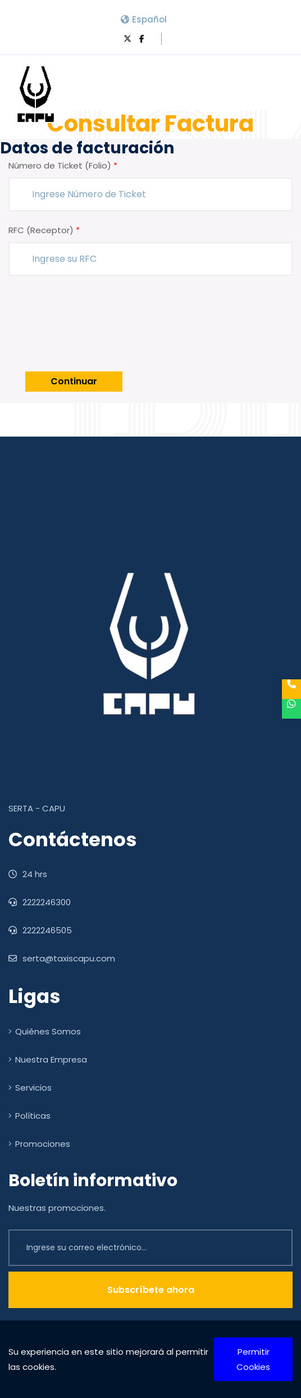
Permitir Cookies (253, 1359)
